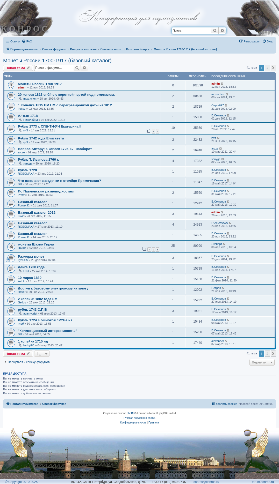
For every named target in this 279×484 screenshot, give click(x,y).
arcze (21, 152)
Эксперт (216, 243)
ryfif (25, 130)
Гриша (22, 247)
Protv (21, 194)
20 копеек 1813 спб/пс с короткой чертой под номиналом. (66, 94)
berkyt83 (28, 345)
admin (22, 87)
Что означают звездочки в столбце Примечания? (59, 181)
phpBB (131, 413)
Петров (216, 287)
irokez (21, 108)
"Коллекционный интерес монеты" (47, 331)
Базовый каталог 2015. (37, 212)
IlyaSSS (23, 260)
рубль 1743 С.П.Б (32, 309)
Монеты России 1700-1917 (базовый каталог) (57, 60)
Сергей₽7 (217, 105)
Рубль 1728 (27, 170)
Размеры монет (31, 256)
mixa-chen (30, 98)
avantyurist (30, 313)
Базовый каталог (32, 202)
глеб (21, 323)
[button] (273, 68)
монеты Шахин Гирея (36, 244)
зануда (27, 163)
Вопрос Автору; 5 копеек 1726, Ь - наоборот (55, 149)
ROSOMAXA (26, 173)
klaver (21, 291)
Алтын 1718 (28, 116)
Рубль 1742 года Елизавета (41, 138)
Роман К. (24, 205)
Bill (20, 184)
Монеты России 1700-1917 (40, 84)
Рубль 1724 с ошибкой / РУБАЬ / (45, 320)
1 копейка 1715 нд (33, 341)
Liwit (21, 216)
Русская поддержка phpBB (139, 417)
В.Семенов (218, 115)
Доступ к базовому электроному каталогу (53, 288)
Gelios (22, 302)
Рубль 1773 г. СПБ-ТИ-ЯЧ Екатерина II (49, 126)
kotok (21, 281)
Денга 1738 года (31, 267)
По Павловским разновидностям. (46, 191)
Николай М (30, 119)
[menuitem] (27, 41)
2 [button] (267, 67)
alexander (217, 340)
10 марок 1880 (29, 278)
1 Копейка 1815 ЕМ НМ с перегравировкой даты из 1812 (65, 105)
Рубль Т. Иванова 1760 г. (38, 159)
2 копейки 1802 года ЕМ (38, 299)
